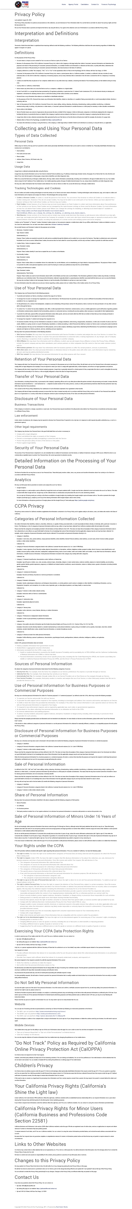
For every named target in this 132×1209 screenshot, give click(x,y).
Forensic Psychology (108, 4)
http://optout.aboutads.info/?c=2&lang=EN (50, 1016)
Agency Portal (73, 4)
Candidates (85, 4)
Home (64, 4)
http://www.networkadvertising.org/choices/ (51, 1011)
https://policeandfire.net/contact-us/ (47, 942)
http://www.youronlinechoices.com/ (49, 1013)
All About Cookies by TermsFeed (60, 224)
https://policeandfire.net (55, 120)
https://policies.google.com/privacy (84, 500)
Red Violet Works (62, 1207)
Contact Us (95, 4)
